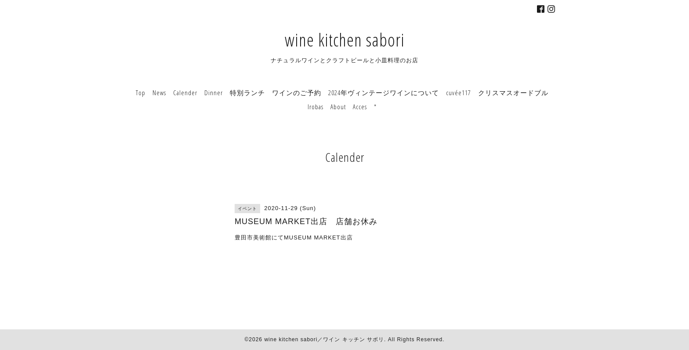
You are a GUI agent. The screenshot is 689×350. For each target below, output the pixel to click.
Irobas (315, 106)
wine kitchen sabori (345, 40)
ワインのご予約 (296, 92)
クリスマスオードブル (513, 92)
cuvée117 (458, 92)
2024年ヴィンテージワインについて (383, 92)
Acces (360, 106)
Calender (185, 92)
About (338, 106)
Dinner (213, 92)
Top (140, 92)
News (159, 92)
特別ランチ (247, 92)
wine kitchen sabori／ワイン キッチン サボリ (324, 339)
